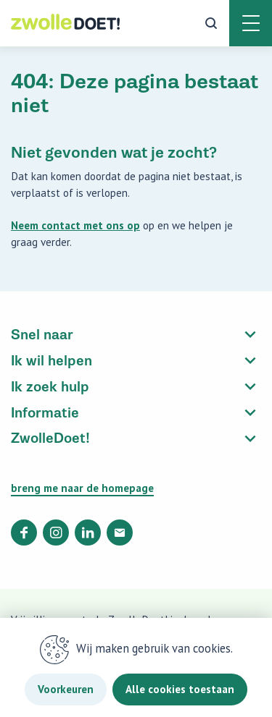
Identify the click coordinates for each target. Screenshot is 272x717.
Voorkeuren (66, 689)
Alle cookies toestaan (179, 689)
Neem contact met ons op (75, 225)
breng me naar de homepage (82, 488)
